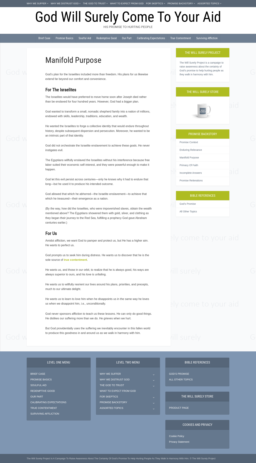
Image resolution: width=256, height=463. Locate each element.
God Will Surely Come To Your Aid (128, 17)
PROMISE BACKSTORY (180, 3)
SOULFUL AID (38, 385)
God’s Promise (188, 203)
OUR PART (36, 396)
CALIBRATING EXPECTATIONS (48, 402)
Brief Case (44, 38)
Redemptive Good (106, 38)
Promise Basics (64, 38)
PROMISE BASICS (41, 379)
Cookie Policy (176, 436)
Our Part (127, 38)
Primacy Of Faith (189, 165)
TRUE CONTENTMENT (43, 408)
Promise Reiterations (191, 180)
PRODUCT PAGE (179, 407)
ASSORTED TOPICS (208, 3)
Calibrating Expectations (151, 38)
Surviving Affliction (207, 38)
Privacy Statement (179, 441)
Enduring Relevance (191, 149)
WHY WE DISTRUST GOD (65, 3)
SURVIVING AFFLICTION (44, 413)
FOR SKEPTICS (154, 3)
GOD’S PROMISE (179, 373)
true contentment (75, 259)
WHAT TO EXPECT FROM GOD (127, 3)
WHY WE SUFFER (36, 3)
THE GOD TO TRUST (94, 3)
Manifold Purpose (189, 157)
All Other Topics (188, 211)
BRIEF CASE (37, 373)
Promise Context (189, 142)
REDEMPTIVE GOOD (42, 390)
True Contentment (180, 38)
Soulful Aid (85, 38)
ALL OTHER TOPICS (181, 379)
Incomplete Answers (191, 172)
